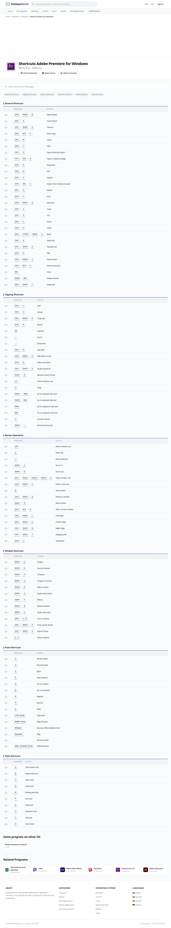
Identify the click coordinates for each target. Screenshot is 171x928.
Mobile (98, 909)
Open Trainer (49, 73)
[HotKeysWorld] (17, 4)
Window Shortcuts (64, 94)
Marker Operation (47, 94)
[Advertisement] (85, 37)
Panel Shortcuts (82, 94)
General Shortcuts (11, 94)
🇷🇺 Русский (137, 897)
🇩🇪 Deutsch (137, 905)
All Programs (22, 11)
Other (98, 913)
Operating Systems (66, 909)
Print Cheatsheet (29, 73)
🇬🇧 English (137, 893)
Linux (54, 11)
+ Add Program (94, 11)
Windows (34, 11)
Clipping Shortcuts (29, 94)
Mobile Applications (66, 905)
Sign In (160, 4)
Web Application (102, 905)
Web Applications (77, 11)
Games (63, 11)
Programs (63, 893)
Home (10, 11)
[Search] (63, 4)
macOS (45, 11)
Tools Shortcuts (97, 94)
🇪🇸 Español (137, 901)
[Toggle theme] (152, 4)
